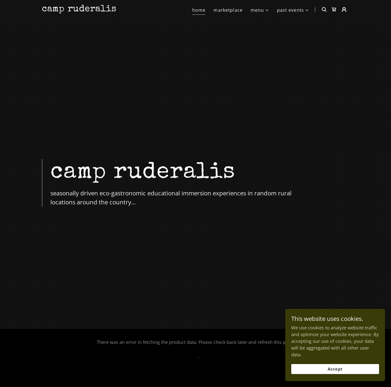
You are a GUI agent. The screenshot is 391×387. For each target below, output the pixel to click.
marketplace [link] (227, 10)
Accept (335, 369)
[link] (79, 9)
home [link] (199, 10)
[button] (260, 10)
